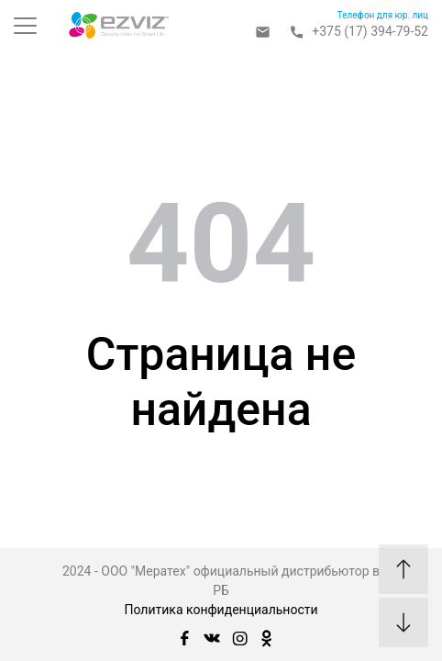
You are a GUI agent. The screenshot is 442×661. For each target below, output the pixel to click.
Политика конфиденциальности (220, 609)
